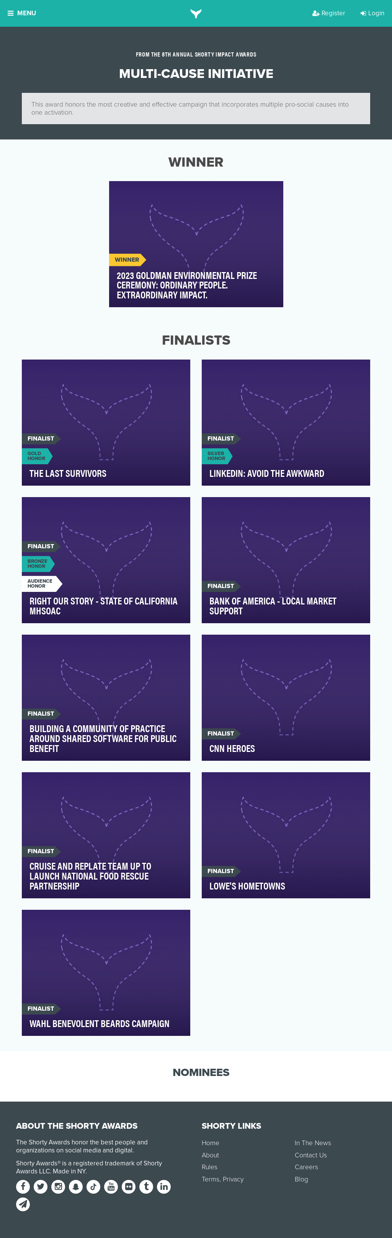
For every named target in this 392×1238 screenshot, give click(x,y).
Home (210, 1143)
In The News (313, 1143)
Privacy (233, 1179)
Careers (306, 1167)
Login (372, 13)
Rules (209, 1167)
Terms (210, 1179)
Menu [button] (22, 13)
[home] (196, 13)
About (210, 1155)
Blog (301, 1179)
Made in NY (69, 1171)
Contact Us (311, 1155)
